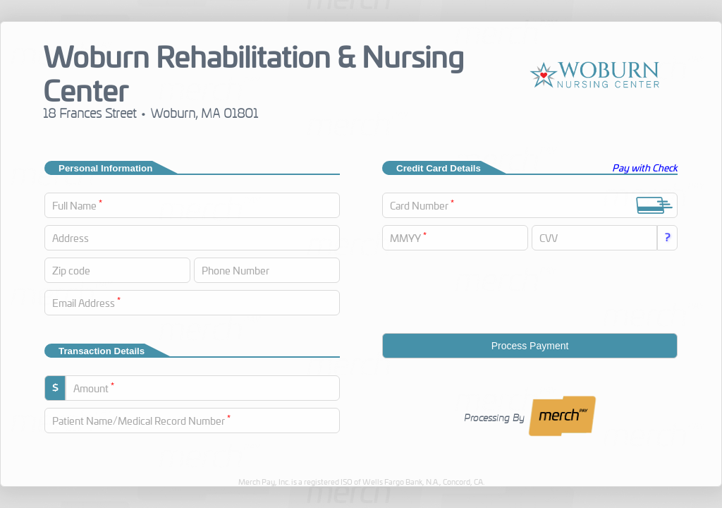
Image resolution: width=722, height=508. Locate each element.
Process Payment (530, 345)
